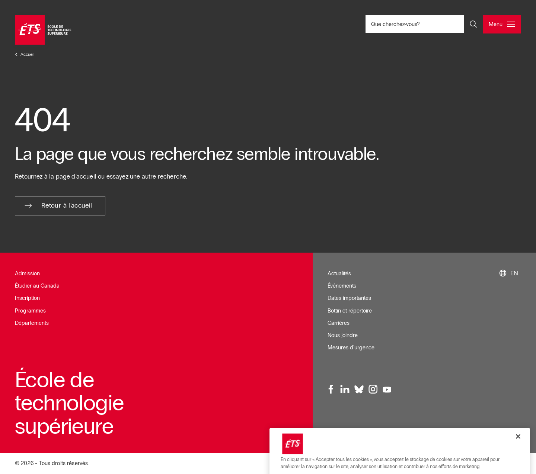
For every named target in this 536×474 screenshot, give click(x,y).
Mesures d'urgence (351, 347)
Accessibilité (429, 431)
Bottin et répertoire (350, 310)
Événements (342, 285)
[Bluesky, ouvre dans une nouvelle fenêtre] (359, 389)
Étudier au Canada (37, 285)
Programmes (30, 310)
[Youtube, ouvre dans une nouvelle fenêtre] (387, 389)
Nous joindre (343, 335)
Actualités (339, 273)
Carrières (339, 323)
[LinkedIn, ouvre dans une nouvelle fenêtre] (345, 389)
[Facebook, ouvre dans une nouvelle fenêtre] (331, 389)
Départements (32, 323)
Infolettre (338, 431)
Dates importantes (349, 298)
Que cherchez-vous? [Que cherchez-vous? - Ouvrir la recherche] (420, 24)
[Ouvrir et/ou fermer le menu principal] (502, 24)
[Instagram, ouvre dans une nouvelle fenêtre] (373, 389)
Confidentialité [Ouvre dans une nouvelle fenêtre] (501, 431)
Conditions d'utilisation (381, 431)
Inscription (27, 298)
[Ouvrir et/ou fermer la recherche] (473, 24)
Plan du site (464, 431)
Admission (27, 273)
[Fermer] (518, 462)
